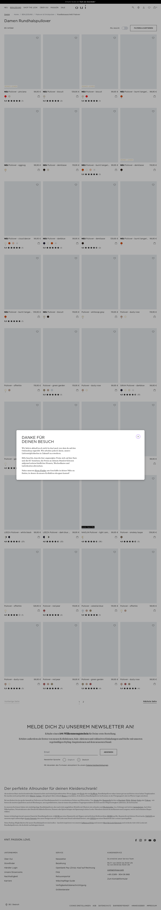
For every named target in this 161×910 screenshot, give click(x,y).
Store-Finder (40, 471)
